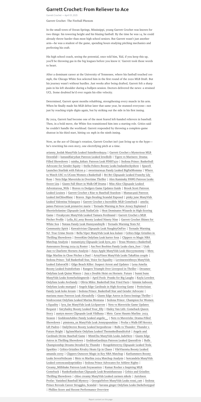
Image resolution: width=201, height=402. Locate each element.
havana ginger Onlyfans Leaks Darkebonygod (127, 385)
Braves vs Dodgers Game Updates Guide (96, 188)
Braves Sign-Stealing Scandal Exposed (99, 197)
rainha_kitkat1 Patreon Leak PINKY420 (94, 161)
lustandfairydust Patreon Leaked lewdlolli (86, 157)
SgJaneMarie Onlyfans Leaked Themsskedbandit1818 (98, 331)
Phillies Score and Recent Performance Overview (79, 389)
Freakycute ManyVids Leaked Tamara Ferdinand (85, 215)
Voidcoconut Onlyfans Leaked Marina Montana (75, 300)
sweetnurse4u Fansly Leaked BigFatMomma (115, 170)
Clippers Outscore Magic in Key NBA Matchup (95, 353)
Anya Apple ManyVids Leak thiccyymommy (117, 251)
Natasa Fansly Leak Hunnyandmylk (83, 224)
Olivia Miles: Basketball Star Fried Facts (105, 282)
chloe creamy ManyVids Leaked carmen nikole (102, 376)
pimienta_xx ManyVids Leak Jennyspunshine (90, 322)
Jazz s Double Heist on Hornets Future (108, 273)
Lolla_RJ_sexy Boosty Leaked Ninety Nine (92, 219)
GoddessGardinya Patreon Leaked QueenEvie (113, 340)
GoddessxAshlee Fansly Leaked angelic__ (83, 318)
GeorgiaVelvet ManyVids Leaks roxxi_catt (117, 380)
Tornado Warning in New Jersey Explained (120, 206)
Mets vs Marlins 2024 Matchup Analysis (99, 358)
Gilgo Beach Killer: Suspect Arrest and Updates (100, 264)
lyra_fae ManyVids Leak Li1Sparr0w (83, 304)
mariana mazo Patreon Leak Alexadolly (70, 295)
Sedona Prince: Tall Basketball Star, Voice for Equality (79, 259)
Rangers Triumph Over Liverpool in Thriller (109, 268)
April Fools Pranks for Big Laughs (113, 277)
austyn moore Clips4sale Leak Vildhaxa (80, 313)
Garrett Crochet (54, 15)
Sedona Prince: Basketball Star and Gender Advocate (111, 291)
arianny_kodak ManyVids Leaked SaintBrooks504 (76, 152)
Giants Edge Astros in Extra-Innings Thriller (124, 295)
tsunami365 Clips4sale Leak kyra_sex (93, 242)
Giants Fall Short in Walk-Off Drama (84, 184)
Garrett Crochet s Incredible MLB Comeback (110, 201)
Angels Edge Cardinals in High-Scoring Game (106, 286)
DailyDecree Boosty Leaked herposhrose (86, 327)
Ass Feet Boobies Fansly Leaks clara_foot (116, 246)
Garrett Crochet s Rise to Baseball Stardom (94, 192)
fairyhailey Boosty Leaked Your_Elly (81, 309)
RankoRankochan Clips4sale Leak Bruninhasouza (92, 371)
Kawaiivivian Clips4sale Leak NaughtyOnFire (98, 228)
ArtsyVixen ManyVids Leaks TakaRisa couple (121, 255)
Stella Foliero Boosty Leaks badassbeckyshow (111, 166)
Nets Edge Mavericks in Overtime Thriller (80, 179)
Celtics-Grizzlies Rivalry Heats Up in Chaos (86, 349)
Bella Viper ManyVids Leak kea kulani (99, 233)
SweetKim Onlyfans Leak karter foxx (96, 237)
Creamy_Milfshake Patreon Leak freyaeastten (74, 367)
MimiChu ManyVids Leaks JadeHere (110, 336)
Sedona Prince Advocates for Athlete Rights (111, 362)
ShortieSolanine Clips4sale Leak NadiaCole (72, 210)
